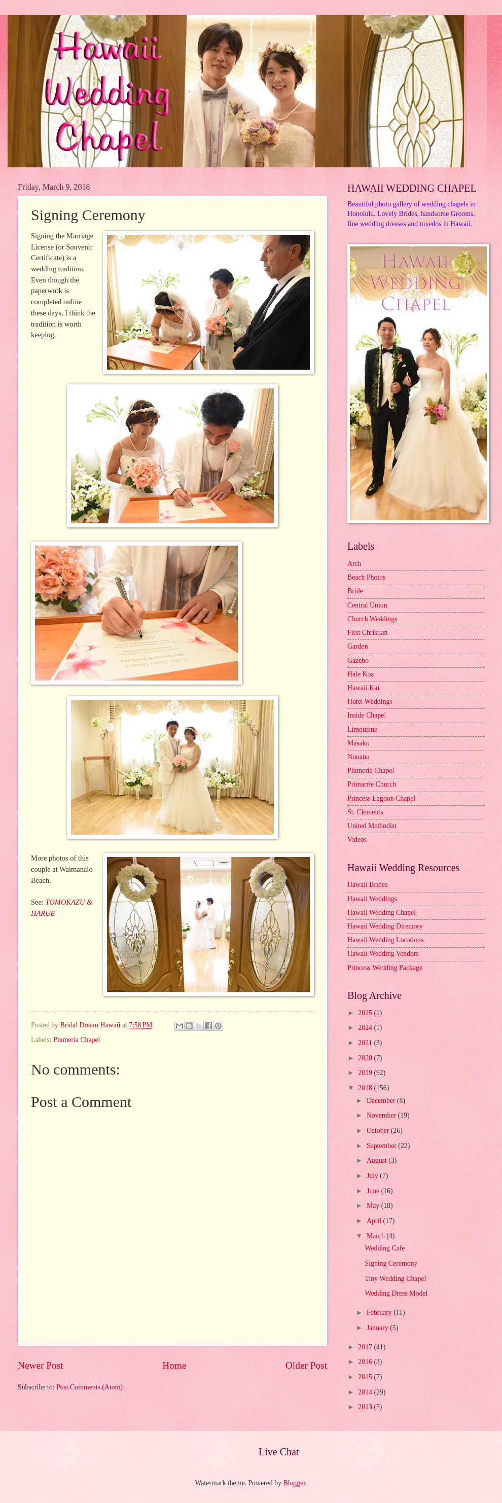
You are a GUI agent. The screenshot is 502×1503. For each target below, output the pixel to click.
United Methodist (372, 826)
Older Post (306, 1365)
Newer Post (40, 1365)
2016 (366, 1362)
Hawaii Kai (363, 688)
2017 (366, 1347)
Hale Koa (360, 674)
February (380, 1312)
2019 (366, 1073)
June (374, 1191)
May (374, 1205)
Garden (357, 646)
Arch (354, 563)
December (382, 1100)
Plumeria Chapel (76, 1040)
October (379, 1130)
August (377, 1160)
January (378, 1328)
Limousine (362, 729)
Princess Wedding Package (384, 968)
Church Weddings (372, 619)
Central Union (367, 605)
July (373, 1175)
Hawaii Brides (367, 884)
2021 (366, 1043)
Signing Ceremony (391, 1263)
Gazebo (358, 660)
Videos (357, 839)
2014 (366, 1392)
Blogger (294, 1483)
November (382, 1115)
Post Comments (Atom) (89, 1387)
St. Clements (365, 812)
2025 (366, 1013)
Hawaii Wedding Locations (385, 940)
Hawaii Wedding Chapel (381, 912)
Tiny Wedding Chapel (395, 1278)
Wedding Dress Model (396, 1293)
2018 (366, 1088)
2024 (366, 1027)
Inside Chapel (366, 715)
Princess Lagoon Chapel (381, 798)
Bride (355, 591)
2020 (366, 1058)
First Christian (367, 632)
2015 (366, 1377)
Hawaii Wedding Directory (385, 926)
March (376, 1236)
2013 (366, 1407)
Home (174, 1365)
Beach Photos (366, 577)
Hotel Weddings (369, 701)
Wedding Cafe (385, 1248)
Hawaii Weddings (372, 899)
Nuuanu (358, 757)
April (375, 1221)
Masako (358, 743)
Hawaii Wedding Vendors (383, 953)
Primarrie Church (371, 784)
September (382, 1146)
